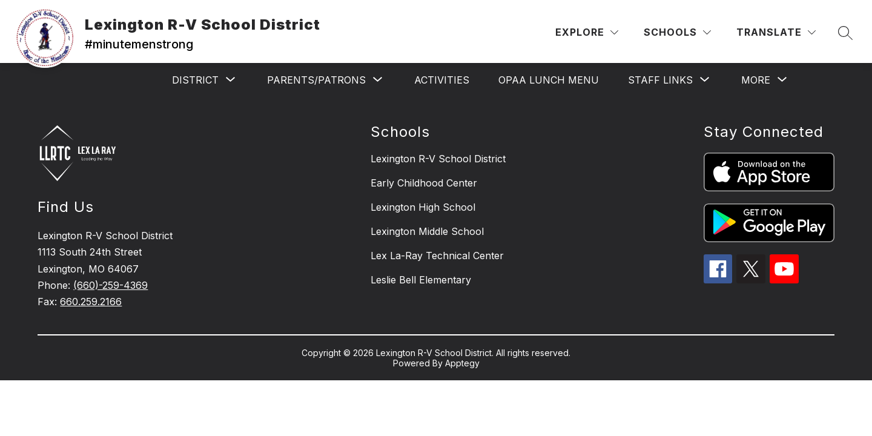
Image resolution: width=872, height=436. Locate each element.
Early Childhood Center (424, 183)
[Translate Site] (776, 32)
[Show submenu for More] (755, 80)
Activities (441, 80)
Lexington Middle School (427, 231)
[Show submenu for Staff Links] (660, 80)
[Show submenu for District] (195, 80)
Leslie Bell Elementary (421, 280)
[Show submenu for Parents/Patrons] (316, 80)
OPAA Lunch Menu (548, 80)
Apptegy (462, 363)
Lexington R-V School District (438, 159)
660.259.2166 (91, 302)
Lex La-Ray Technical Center (437, 255)
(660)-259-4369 (110, 285)
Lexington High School (423, 207)
